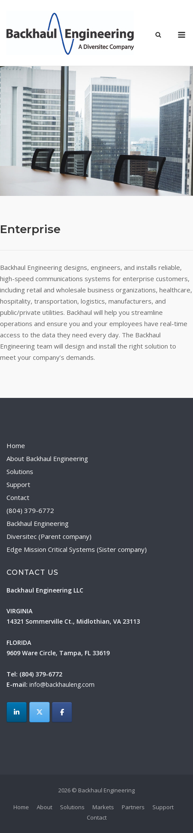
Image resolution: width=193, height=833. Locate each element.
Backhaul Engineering (37, 523)
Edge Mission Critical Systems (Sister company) (76, 549)
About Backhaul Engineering (47, 458)
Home (15, 445)
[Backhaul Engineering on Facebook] (62, 712)
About (44, 807)
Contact (17, 497)
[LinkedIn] (16, 712)
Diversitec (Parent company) (49, 536)
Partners (133, 807)
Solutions (19, 471)
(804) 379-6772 (30, 510)
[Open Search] (158, 35)
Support (18, 484)
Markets (103, 807)
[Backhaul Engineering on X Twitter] (39, 712)
